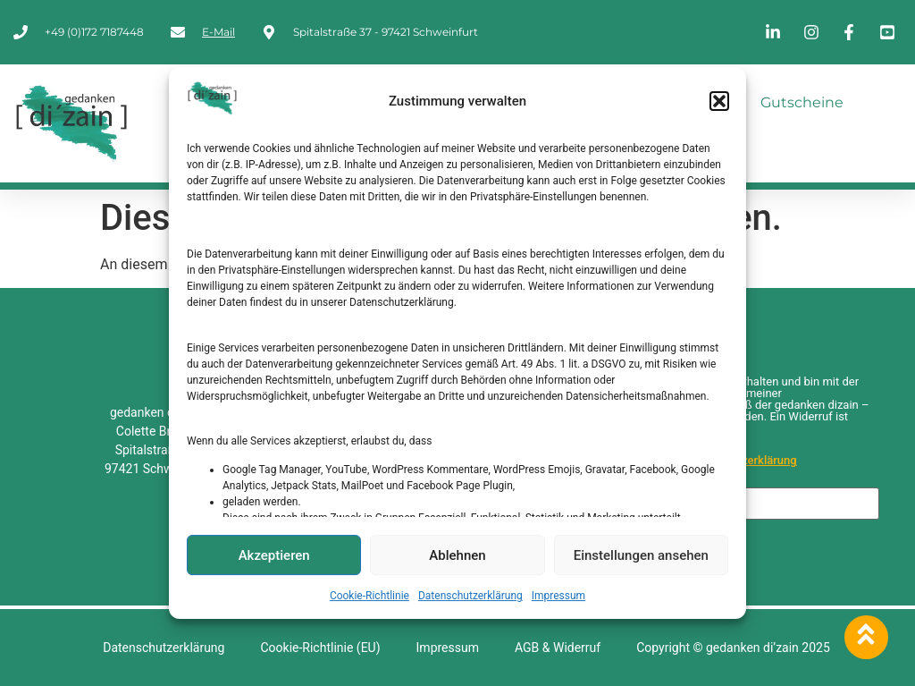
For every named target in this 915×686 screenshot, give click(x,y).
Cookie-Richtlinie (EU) (320, 647)
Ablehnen (457, 555)
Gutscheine (802, 102)
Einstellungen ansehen (641, 555)
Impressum (558, 595)
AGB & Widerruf (557, 647)
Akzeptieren (274, 555)
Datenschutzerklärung (470, 595)
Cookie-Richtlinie (369, 595)
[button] (719, 101)
